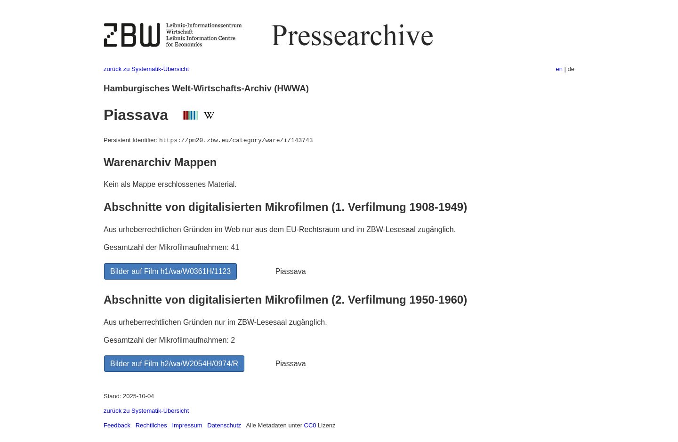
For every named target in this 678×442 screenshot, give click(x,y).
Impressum (187, 425)
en (559, 68)
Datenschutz (224, 425)
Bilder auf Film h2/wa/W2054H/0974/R (174, 364)
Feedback (117, 425)
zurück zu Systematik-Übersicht (146, 68)
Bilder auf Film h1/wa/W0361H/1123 (170, 271)
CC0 (310, 425)
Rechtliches (151, 425)
